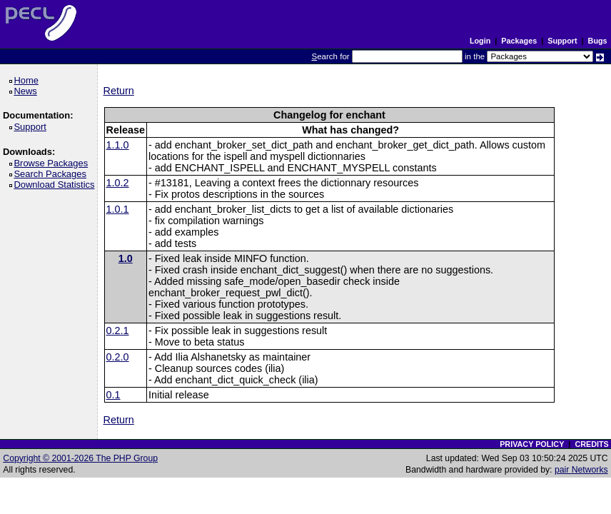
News (27, 91)
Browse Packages (53, 163)
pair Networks (581, 470)
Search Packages (52, 173)
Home (28, 80)
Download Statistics (56, 184)
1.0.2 (117, 182)
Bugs (597, 40)
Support (562, 40)
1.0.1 (117, 209)
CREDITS (591, 444)
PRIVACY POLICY (532, 444)
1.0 (125, 258)
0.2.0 (117, 357)
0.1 (113, 394)
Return (118, 90)
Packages (519, 40)
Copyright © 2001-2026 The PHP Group (80, 458)
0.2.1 (117, 330)
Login (480, 40)
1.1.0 (117, 145)
